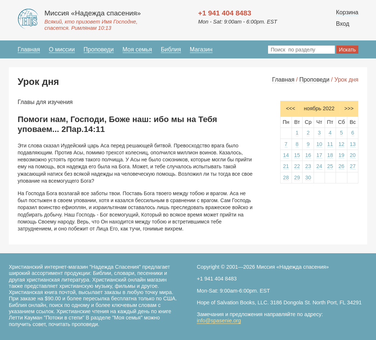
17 (319, 155)
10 (319, 144)
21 (286, 166)
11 (330, 144)
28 (286, 177)
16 (308, 155)
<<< (290, 108)
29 (297, 177)
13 (353, 144)
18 (330, 155)
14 (286, 155)
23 (308, 166)
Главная (29, 49)
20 (353, 155)
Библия (171, 49)
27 (353, 166)
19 (341, 155)
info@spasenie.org (219, 320)
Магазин (201, 49)
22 (297, 166)
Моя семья (137, 49)
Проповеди (99, 49)
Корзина (347, 12)
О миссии (62, 49)
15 (297, 155)
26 (341, 166)
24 (319, 166)
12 (341, 144)
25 (330, 166)
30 (308, 177)
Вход (342, 24)
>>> (349, 108)
